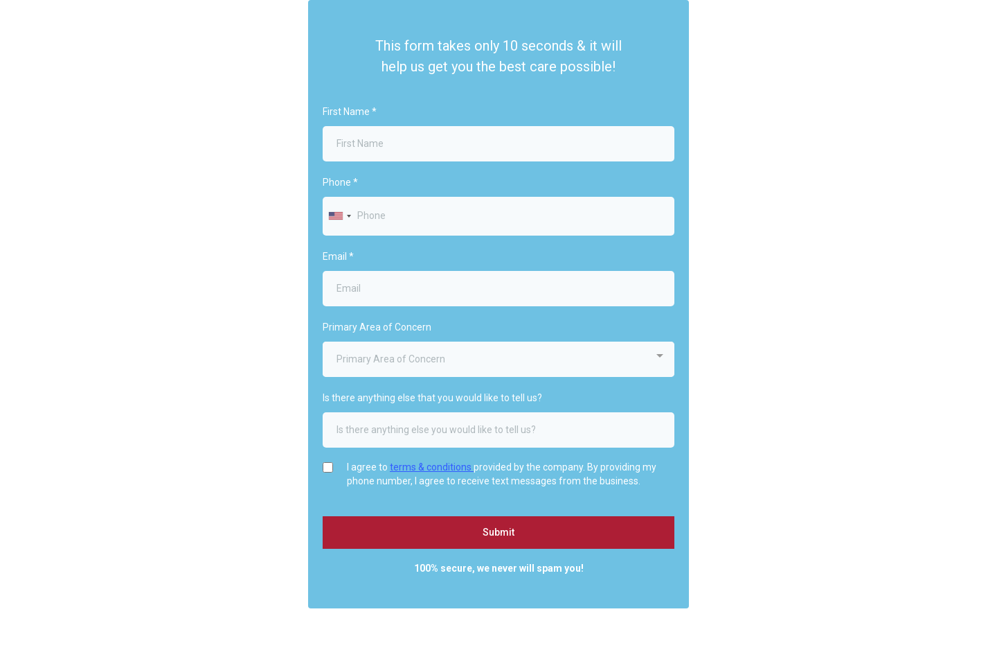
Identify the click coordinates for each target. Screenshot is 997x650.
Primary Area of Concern (377, 327)
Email (338, 256)
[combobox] (339, 215)
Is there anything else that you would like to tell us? (432, 397)
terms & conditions (432, 467)
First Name (350, 111)
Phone (340, 182)
